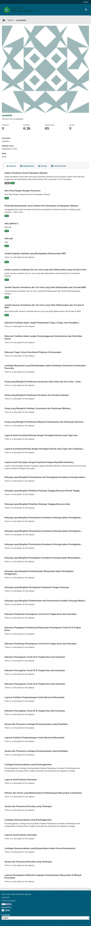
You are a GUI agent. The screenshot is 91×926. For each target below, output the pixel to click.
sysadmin (21, 20)
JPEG (7, 183)
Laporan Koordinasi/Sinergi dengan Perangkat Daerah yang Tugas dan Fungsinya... (44, 449)
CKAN (6, 910)
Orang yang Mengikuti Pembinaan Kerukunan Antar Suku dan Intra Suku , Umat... (43, 382)
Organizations (27, 166)
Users (10, 20)
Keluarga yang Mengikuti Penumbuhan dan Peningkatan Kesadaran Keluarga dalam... (45, 477)
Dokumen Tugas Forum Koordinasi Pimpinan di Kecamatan (33, 352)
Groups (42, 166)
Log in (85, 2)
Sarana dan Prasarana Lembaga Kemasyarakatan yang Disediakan (36, 724)
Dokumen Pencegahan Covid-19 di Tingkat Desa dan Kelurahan (35, 670)
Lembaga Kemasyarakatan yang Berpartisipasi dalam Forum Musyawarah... (41, 848)
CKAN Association (9, 901)
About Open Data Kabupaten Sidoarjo (16, 894)
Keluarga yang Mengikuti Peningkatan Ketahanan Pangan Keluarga (37, 587)
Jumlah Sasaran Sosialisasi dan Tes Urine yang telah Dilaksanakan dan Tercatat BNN (45, 287)
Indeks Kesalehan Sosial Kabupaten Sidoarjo (26, 173)
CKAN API (6, 897)
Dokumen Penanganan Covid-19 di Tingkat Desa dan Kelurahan (35, 657)
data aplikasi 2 (11, 223)
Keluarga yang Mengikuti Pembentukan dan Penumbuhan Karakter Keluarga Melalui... (45, 601)
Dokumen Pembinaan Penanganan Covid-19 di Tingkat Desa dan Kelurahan (40, 614)
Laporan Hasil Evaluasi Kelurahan (21, 780)
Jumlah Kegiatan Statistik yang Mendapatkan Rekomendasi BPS (35, 253)
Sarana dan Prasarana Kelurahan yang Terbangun (28, 806)
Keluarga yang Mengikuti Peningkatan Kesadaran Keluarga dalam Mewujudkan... (43, 558)
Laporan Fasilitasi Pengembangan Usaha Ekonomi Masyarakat (34, 697)
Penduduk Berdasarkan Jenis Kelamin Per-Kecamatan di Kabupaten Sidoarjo (41, 206)
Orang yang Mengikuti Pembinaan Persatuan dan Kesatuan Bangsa (37, 395)
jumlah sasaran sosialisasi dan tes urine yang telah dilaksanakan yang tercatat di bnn (45, 270)
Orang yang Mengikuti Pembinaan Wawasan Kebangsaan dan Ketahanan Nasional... (45, 422)
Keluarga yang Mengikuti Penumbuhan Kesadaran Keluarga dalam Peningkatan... (43, 517)
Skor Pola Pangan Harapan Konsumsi (22, 191)
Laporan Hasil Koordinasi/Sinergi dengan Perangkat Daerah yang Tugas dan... (42, 435)
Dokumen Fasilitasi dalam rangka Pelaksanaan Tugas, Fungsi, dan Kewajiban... (42, 323)
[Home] (4, 20)
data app (9, 238)
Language (6, 915)
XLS (12, 183)
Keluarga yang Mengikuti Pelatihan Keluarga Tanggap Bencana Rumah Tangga (42, 491)
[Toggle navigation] (85, 10)
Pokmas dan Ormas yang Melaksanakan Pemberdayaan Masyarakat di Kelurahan (43, 793)
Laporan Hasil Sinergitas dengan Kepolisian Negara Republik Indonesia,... (40, 462)
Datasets (11, 166)
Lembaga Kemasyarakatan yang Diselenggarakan (28, 764)
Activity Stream (58, 166)
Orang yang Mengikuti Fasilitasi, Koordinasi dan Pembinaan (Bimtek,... (38, 408)
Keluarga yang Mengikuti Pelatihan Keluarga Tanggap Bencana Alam (37, 504)
